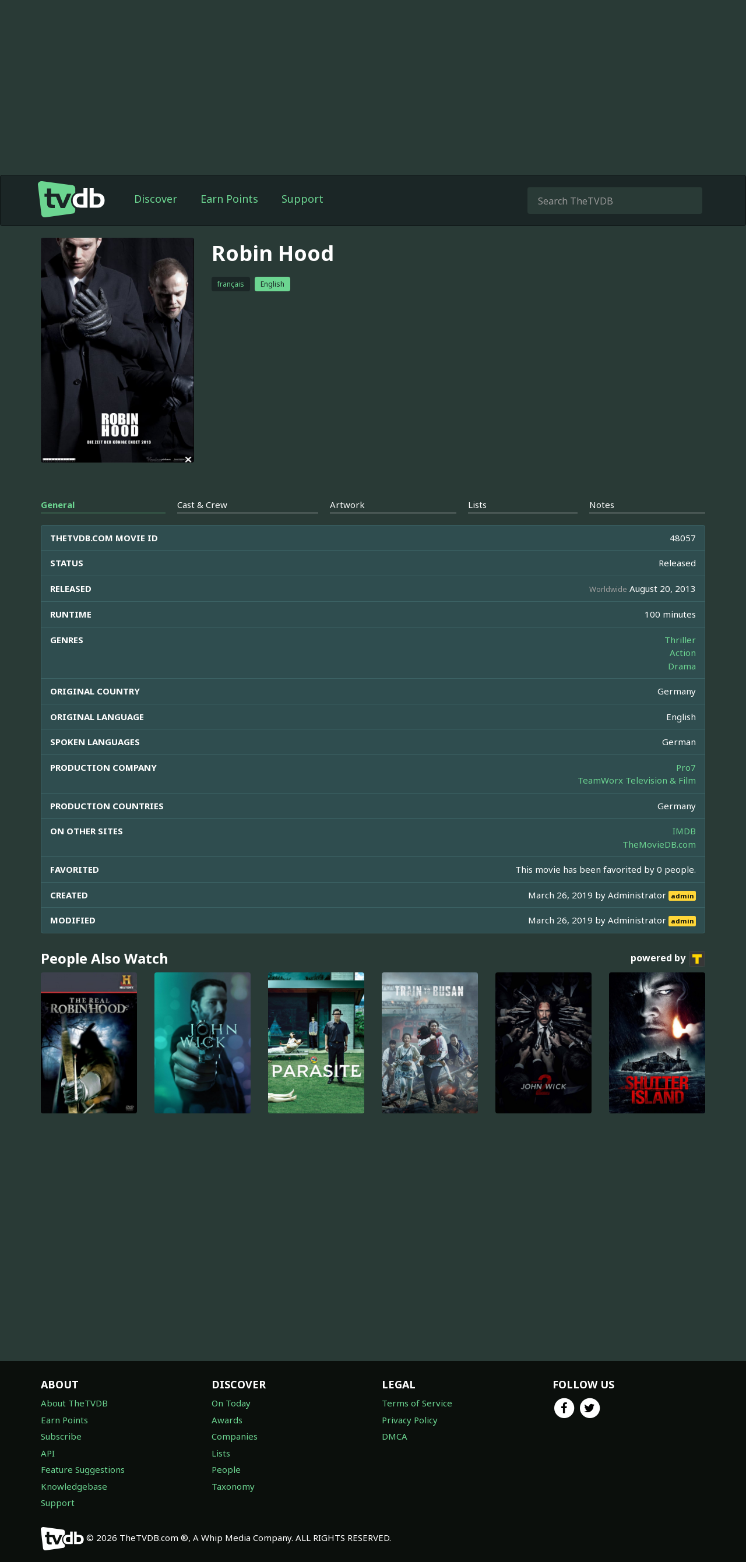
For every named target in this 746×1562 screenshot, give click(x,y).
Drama (682, 666)
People (226, 1469)
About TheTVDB (74, 1403)
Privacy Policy (410, 1420)
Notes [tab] (601, 504)
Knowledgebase (74, 1486)
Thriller (680, 640)
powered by (668, 959)
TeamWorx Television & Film (637, 780)
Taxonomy (233, 1486)
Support (302, 199)
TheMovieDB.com (659, 844)
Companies (235, 1436)
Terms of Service (417, 1403)
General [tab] (58, 504)
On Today (231, 1403)
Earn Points (229, 199)
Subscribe (61, 1436)
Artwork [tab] (347, 504)
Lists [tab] (477, 504)
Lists (221, 1453)
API (48, 1453)
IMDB (684, 831)
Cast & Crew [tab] (202, 504)
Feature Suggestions (83, 1469)
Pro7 (686, 767)
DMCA (394, 1436)
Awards (227, 1420)
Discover (155, 199)
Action (683, 652)
